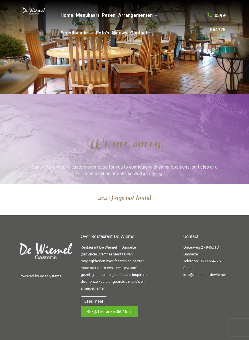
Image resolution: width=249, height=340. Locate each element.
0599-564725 (210, 261)
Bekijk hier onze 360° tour (109, 311)
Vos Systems (50, 276)
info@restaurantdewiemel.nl (206, 275)
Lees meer (93, 301)
